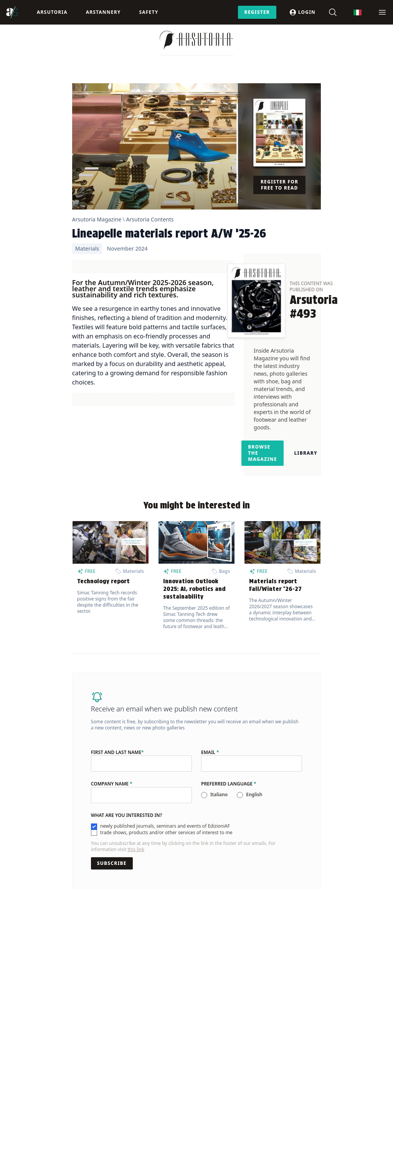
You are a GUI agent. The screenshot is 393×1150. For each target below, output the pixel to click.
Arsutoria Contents (150, 219)
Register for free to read (279, 184)
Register (257, 12)
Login (302, 12)
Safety (148, 12)
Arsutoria (52, 12)
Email (210, 752)
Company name (111, 784)
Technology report (103, 581)
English (254, 794)
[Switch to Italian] (357, 12)
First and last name (117, 752)
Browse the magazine (262, 453)
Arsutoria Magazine (96, 219)
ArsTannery (103, 12)
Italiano (219, 794)
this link (135, 849)
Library (305, 453)
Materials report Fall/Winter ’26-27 (275, 584)
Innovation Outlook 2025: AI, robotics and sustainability (194, 588)
